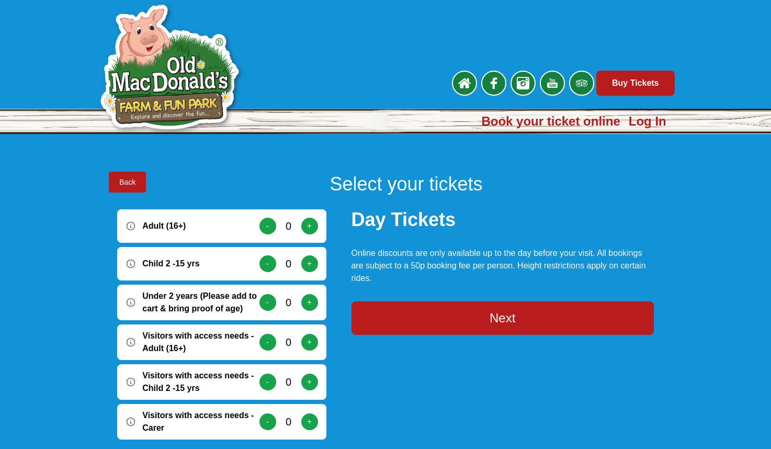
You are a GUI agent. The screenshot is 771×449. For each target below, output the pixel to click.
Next (502, 318)
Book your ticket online (550, 121)
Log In (647, 121)
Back (127, 182)
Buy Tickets (635, 82)
